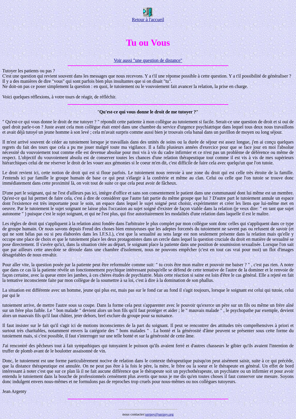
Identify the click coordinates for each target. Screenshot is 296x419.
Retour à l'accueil (148, 17)
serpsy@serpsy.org (159, 414)
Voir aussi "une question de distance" (148, 60)
